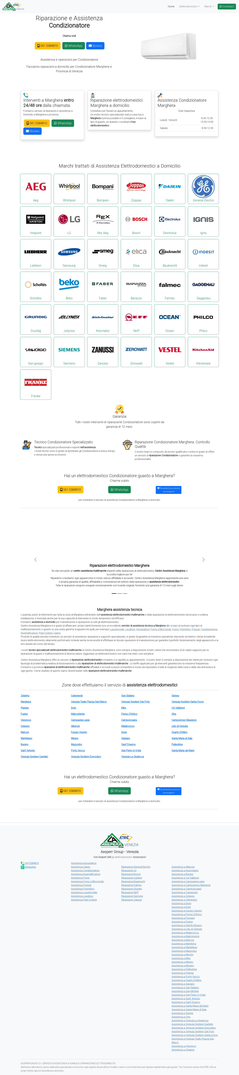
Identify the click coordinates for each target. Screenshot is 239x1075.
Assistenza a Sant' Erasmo (186, 1002)
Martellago (26, 738)
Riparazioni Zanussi (131, 899)
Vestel (169, 351)
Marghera (26, 701)
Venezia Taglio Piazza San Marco (89, 701)
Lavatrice (130, 629)
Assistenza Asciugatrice (83, 863)
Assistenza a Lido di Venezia (187, 929)
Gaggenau (203, 286)
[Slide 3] (125, 593)
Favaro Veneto (79, 732)
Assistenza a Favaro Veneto (187, 910)
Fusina (24, 713)
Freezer (196, 629)
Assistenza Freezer (81, 885)
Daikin (169, 188)
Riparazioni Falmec (131, 885)
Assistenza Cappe (80, 866)
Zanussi (102, 351)
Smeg (102, 253)
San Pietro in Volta (131, 750)
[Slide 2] (119, 593)
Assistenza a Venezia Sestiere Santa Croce (195, 1035)
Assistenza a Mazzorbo (184, 951)
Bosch (136, 221)
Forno (175, 629)
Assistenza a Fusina (182, 921)
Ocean (169, 319)
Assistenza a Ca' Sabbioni (185, 877)
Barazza (136, 286)
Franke (35, 384)
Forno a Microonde (161, 629)
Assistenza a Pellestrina (184, 969)
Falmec (169, 286)
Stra (174, 713)
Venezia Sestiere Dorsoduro (86, 756)
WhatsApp (73, 46)
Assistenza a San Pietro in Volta (188, 994)
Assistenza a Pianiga (183, 972)
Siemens (69, 351)
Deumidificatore (29, 633)
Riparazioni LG (128, 870)
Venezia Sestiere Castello (34, 756)
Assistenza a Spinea (182, 1013)
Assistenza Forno (80, 877)
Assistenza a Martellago (184, 947)
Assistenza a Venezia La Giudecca (190, 1020)
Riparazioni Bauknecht (133, 881)
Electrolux (169, 221)
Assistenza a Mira (181, 958)
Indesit (203, 253)
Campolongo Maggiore (184, 720)
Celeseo (25, 726)
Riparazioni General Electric (135, 866)
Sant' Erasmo (128, 744)
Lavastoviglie (117, 629)
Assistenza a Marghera (184, 943)
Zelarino (25, 695)
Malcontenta (77, 713)
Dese (124, 732)
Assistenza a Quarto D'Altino (187, 980)
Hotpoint (35, 221)
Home (171, 6)
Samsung (69, 253)
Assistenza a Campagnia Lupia (188, 881)
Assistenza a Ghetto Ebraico (187, 925)
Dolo (73, 707)
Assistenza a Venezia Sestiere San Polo (193, 1031)
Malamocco (127, 726)
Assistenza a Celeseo (183, 896)
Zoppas (136, 188)
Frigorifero (185, 629)
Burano (24, 744)
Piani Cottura (45, 633)
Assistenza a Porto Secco (186, 976)
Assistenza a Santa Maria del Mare (190, 1005)
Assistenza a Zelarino (183, 1049)
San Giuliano (127, 695)
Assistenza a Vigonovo (184, 1046)
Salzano (125, 738)
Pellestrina (177, 744)
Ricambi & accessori (168, 490)
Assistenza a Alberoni (183, 866)
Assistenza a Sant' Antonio (186, 998)
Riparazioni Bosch (131, 874)
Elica (136, 253)
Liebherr (35, 253)
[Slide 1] (114, 593)
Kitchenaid (203, 351)
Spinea (175, 695)
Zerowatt (136, 351)
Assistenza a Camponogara (186, 888)
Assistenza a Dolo (181, 907)
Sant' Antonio (28, 750)
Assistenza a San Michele (185, 991)
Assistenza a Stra (181, 1016)
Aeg (35, 188)
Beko (69, 286)
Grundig (35, 319)
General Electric (203, 188)
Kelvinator (102, 319)
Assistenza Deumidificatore (85, 874)
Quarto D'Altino (179, 732)
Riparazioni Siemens (132, 896)
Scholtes (35, 286)
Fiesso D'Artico (129, 713)
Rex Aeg (102, 221)
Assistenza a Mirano (182, 962)
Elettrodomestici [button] (188, 6)
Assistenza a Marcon (183, 940)
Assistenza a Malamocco (185, 932)
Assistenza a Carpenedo (185, 892)
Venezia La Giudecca (132, 756)
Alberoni (75, 726)
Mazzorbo (76, 744)
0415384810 (30, 863)
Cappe (57, 633)
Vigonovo (26, 720)
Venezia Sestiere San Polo (135, 701)
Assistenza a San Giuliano (185, 987)
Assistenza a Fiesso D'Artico (187, 914)
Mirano (74, 738)
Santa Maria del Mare (183, 750)
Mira (123, 707)
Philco (203, 319)
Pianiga (25, 707)
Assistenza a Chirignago (184, 899)
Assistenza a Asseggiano (185, 870)
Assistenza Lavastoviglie (84, 892)
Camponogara (129, 720)
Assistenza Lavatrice (82, 896)
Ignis (203, 221)
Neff (136, 319)
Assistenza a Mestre (182, 954)
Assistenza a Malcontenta (185, 936)
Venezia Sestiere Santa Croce (188, 701)
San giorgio (35, 351)
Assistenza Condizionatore (85, 870)
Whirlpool (69, 188)
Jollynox (69, 319)
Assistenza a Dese (181, 903)
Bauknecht (169, 253)
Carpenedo (77, 695)
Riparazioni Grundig (131, 888)
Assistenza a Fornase (183, 918)
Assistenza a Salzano (183, 983)
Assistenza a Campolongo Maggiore (191, 885)
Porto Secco (78, 750)
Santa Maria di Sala (182, 738)
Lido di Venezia (180, 726)
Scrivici (95, 46)
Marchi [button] (208, 6)
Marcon (25, 732)
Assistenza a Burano (182, 874)
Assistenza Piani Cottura (84, 899)
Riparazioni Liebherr (131, 877)
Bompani (102, 188)
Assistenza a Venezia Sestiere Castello (192, 1024)
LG (69, 221)
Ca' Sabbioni (178, 707)
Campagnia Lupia (80, 720)
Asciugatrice (143, 629)
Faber (102, 286)
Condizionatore (209, 629)
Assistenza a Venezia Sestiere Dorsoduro (194, 1027)
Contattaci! (227, 6)
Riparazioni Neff (129, 892)
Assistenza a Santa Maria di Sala (189, 1009)
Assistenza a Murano (183, 965)
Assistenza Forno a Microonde (87, 881)
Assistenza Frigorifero (82, 888)
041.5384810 (47, 46)
